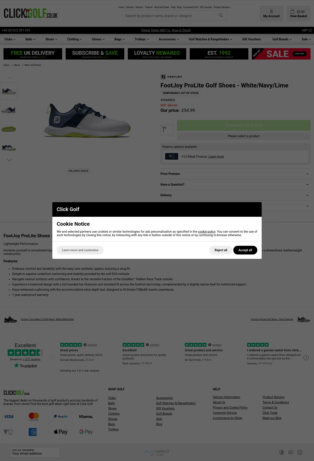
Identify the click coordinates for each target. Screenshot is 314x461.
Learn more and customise (80, 250)
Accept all (245, 250)
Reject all (221, 250)
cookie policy (206, 231)
